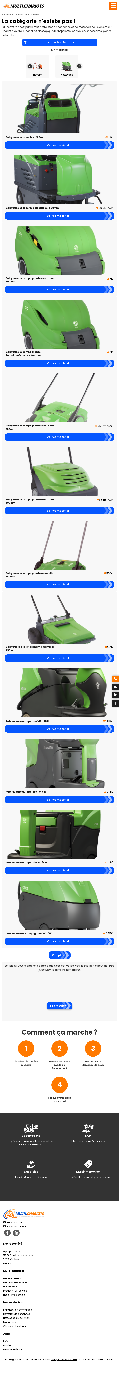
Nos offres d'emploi (14, 1294)
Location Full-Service (15, 1290)
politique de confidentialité (64, 1359)
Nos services (10, 1286)
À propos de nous (13, 1251)
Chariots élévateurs (14, 1326)
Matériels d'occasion (15, 1282)
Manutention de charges (17, 1309)
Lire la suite (58, 1006)
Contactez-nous (14, 1226)
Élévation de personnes (16, 1314)
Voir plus (58, 955)
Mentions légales (58, 1370)
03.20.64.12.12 (12, 1222)
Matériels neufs (12, 1278)
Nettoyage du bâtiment (17, 1318)
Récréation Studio (85, 1370)
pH (109, 1370)
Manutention (10, 1322)
